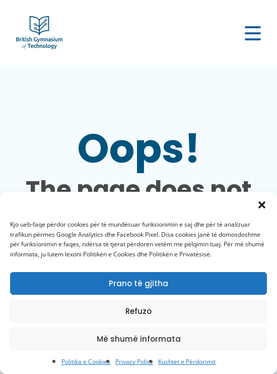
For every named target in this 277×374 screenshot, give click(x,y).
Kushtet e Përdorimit (187, 361)
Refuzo (138, 311)
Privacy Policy (134, 361)
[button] (262, 204)
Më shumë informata (139, 339)
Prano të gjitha (138, 283)
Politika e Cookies (85, 361)
